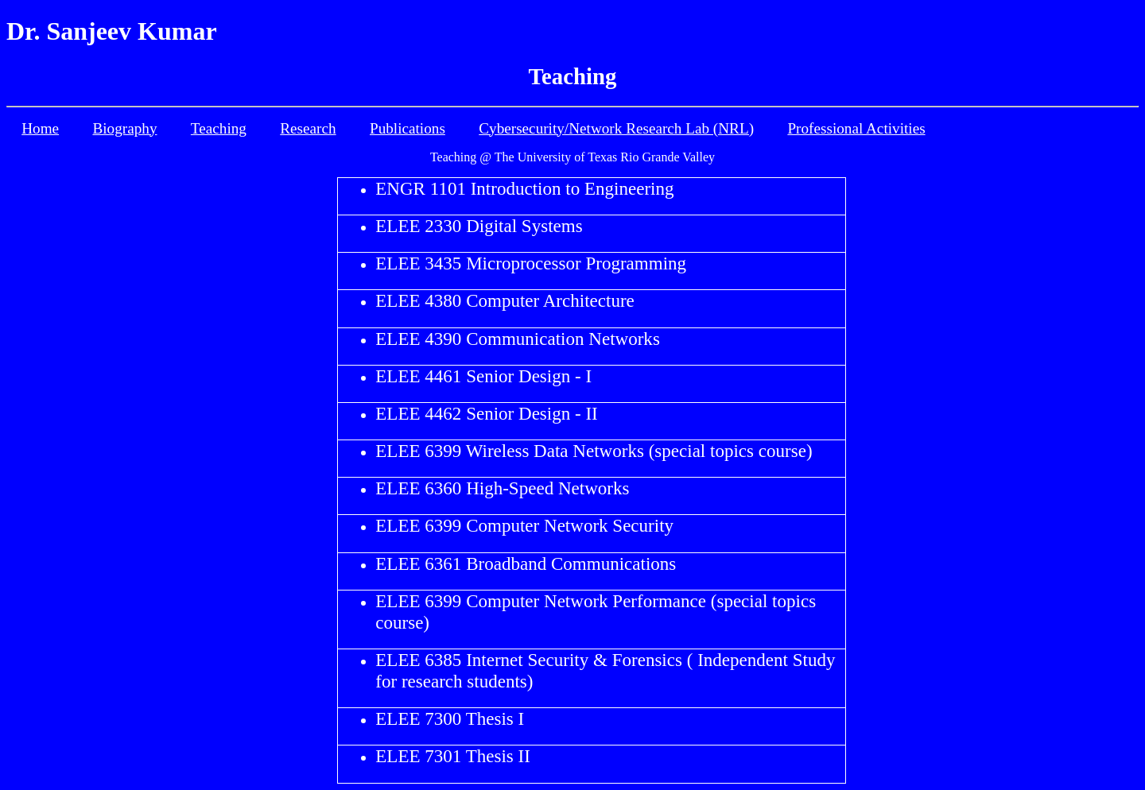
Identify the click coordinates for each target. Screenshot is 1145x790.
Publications (407, 128)
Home (40, 128)
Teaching (218, 128)
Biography (124, 128)
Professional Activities (856, 128)
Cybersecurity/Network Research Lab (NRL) (616, 128)
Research (308, 128)
